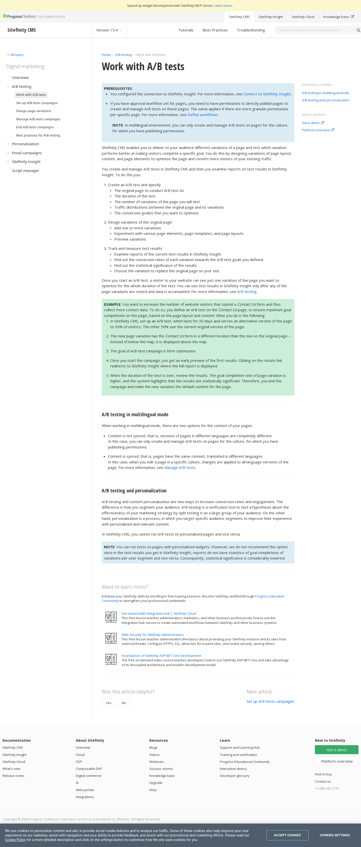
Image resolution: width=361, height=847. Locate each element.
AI (77, 782)
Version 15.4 (109, 29)
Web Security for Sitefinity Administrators (153, 634)
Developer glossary (235, 775)
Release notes (13, 775)
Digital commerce (88, 775)
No (124, 703)
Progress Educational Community (245, 761)
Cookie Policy (15, 840)
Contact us (323, 781)
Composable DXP (89, 768)
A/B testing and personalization (326, 100)
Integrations (85, 797)
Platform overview (318, 130)
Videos (154, 754)
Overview (83, 747)
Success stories (161, 768)
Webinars (156, 761)
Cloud (80, 754)
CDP (79, 761)
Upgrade (156, 782)
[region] (180, 835)
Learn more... (224, 5)
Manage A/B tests (179, 467)
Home (106, 54)
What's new (11, 768)
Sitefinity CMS (239, 16)
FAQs (153, 790)
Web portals (85, 790)
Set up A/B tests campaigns (270, 701)
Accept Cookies (287, 835)
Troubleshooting (251, 29)
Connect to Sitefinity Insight (267, 93)
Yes (108, 703)
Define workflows (202, 114)
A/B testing (123, 54)
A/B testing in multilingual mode (325, 93)
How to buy (323, 774)
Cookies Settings (335, 835)
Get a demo (313, 123)
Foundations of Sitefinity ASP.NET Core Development (161, 655)
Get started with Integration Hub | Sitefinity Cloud (159, 613)
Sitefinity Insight (271, 16)
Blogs (153, 747)
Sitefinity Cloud (303, 16)
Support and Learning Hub (240, 747)
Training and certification (238, 754)
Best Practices (215, 29)
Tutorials (185, 29)
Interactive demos (233, 768)
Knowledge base (338, 16)
